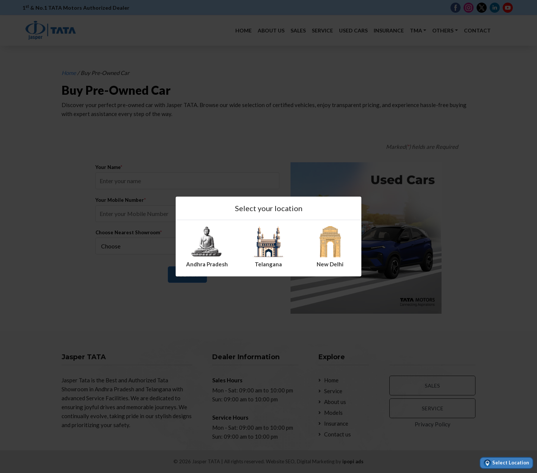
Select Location (506, 463)
